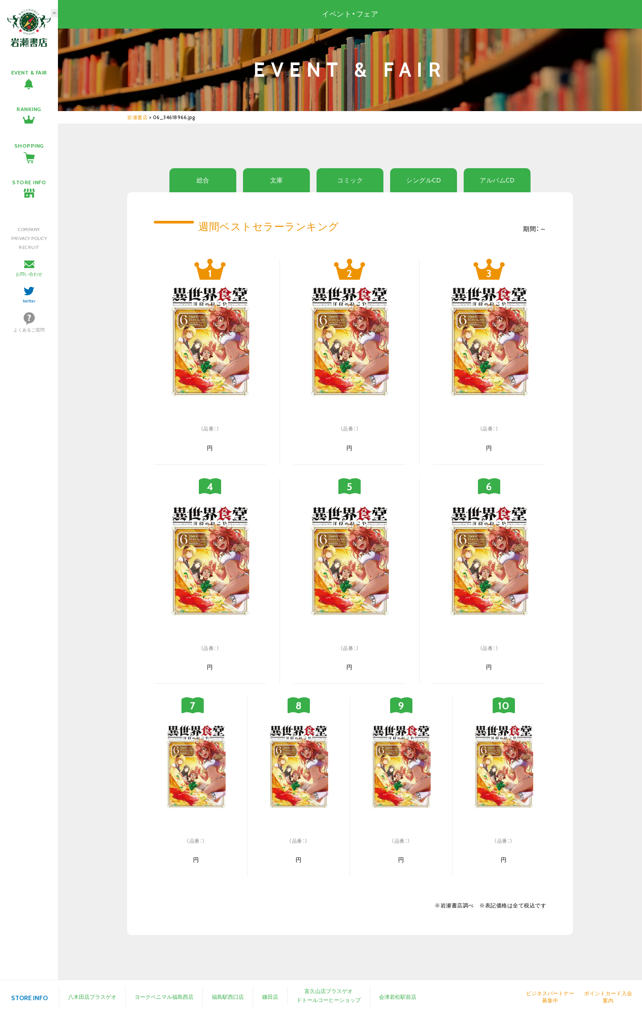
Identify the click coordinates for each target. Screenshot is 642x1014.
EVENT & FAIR (29, 72)
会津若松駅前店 (397, 996)
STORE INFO (29, 182)
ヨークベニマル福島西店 (164, 996)
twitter (29, 301)
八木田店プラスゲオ (92, 996)
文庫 (276, 180)
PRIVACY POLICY (29, 238)
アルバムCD (497, 180)
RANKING (28, 109)
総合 (203, 180)
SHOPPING (29, 145)
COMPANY (29, 229)
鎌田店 (270, 996)
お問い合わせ (29, 274)
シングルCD (423, 180)
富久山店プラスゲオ (329, 991)
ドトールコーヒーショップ (328, 1000)
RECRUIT (29, 247)
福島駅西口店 (228, 996)
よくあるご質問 (29, 330)
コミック (350, 180)
